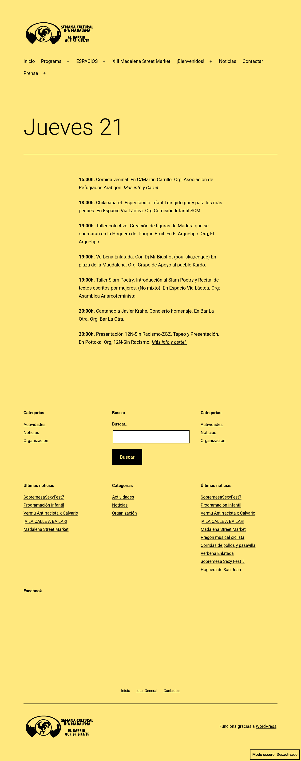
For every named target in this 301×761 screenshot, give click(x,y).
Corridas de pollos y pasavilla (228, 545)
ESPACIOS (87, 61)
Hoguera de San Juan (221, 569)
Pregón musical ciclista (222, 537)
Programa (51, 61)
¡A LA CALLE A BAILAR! (45, 521)
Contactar (252, 61)
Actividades (34, 424)
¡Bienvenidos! (190, 61)
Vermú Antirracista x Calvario (51, 513)
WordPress (266, 726)
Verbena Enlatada (217, 553)
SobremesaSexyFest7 (44, 497)
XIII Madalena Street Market (141, 61)
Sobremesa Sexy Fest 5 (223, 561)
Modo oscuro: (274, 754)
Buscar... (120, 423)
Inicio (29, 61)
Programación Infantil (44, 505)
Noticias (227, 61)
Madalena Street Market (46, 529)
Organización (36, 440)
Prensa (31, 73)
